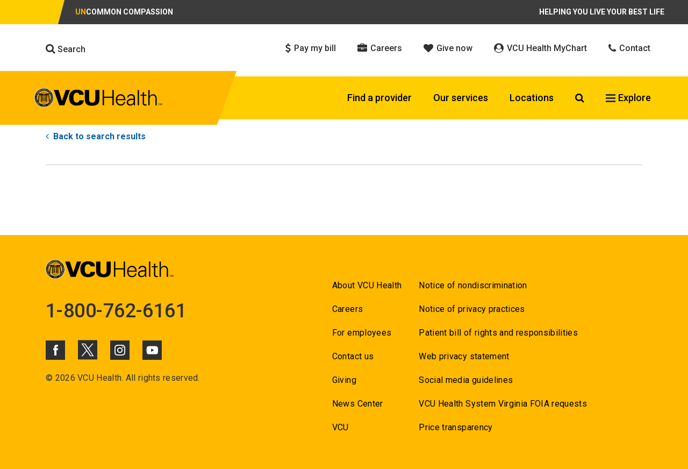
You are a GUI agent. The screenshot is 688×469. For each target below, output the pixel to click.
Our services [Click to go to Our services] (460, 97)
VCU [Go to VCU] (340, 427)
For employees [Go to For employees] (361, 333)
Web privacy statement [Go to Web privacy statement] (464, 356)
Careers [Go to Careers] (347, 309)
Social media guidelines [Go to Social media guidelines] (466, 380)
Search (65, 49)
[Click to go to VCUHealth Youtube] (152, 350)
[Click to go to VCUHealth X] (87, 349)
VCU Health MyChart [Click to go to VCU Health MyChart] (540, 48)
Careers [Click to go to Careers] (379, 48)
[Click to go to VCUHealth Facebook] (55, 350)
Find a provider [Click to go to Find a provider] (379, 97)
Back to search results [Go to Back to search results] (96, 136)
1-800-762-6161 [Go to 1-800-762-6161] (116, 311)
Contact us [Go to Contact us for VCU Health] (353, 356)
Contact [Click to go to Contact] (629, 48)
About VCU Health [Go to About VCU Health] (367, 285)
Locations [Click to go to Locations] (532, 97)
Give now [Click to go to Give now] (448, 48)
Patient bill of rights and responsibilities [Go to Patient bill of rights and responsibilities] (498, 333)
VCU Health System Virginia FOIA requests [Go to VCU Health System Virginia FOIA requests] (503, 404)
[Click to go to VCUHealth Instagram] (120, 350)
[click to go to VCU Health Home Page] (98, 99)
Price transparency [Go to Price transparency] (455, 427)
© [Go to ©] (49, 378)
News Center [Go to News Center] (357, 404)
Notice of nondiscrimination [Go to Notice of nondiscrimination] (473, 285)
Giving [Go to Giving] (344, 380)
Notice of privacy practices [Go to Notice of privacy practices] (472, 309)
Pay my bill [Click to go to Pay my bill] (310, 48)
